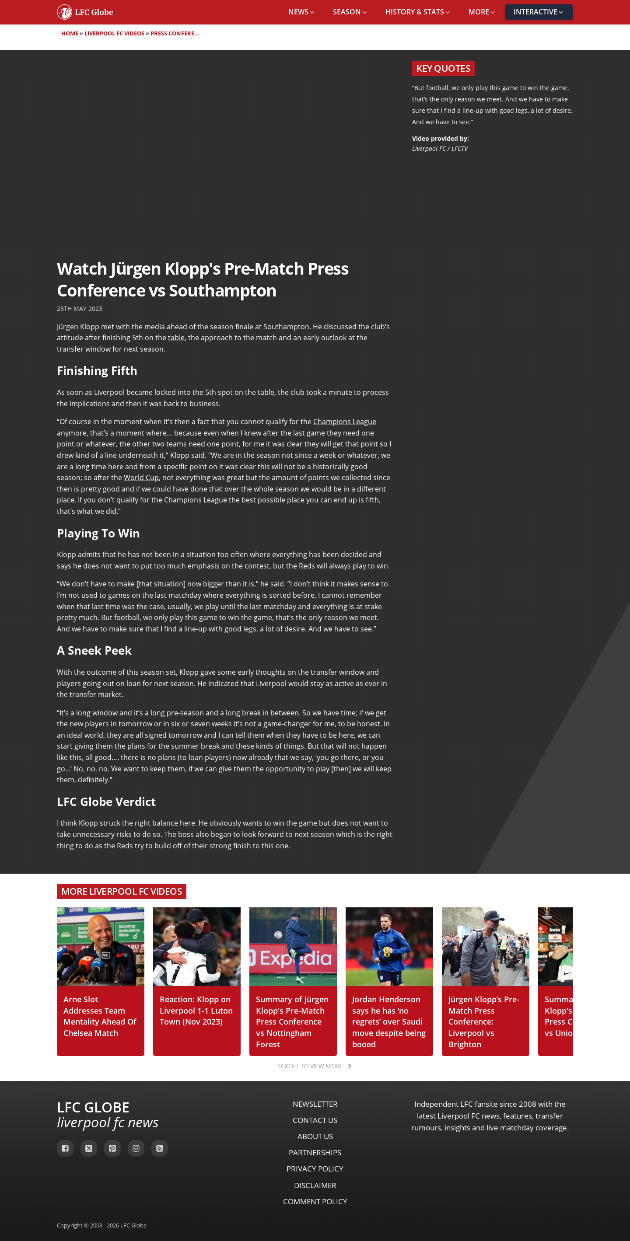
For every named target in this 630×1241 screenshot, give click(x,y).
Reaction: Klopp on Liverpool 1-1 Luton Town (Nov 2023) (196, 1010)
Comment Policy (315, 1201)
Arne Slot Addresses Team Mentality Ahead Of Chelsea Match (99, 1015)
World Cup (141, 477)
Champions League (344, 421)
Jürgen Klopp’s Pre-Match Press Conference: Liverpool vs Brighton (483, 1021)
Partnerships (315, 1152)
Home (69, 33)
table (176, 337)
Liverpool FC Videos (114, 33)
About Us (315, 1136)
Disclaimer (315, 1185)
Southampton (286, 326)
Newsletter (315, 1104)
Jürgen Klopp (78, 326)
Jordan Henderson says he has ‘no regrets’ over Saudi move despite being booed (389, 1021)
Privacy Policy (315, 1169)
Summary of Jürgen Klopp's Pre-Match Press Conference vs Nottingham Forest (292, 1021)
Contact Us (315, 1120)
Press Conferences (179, 33)
